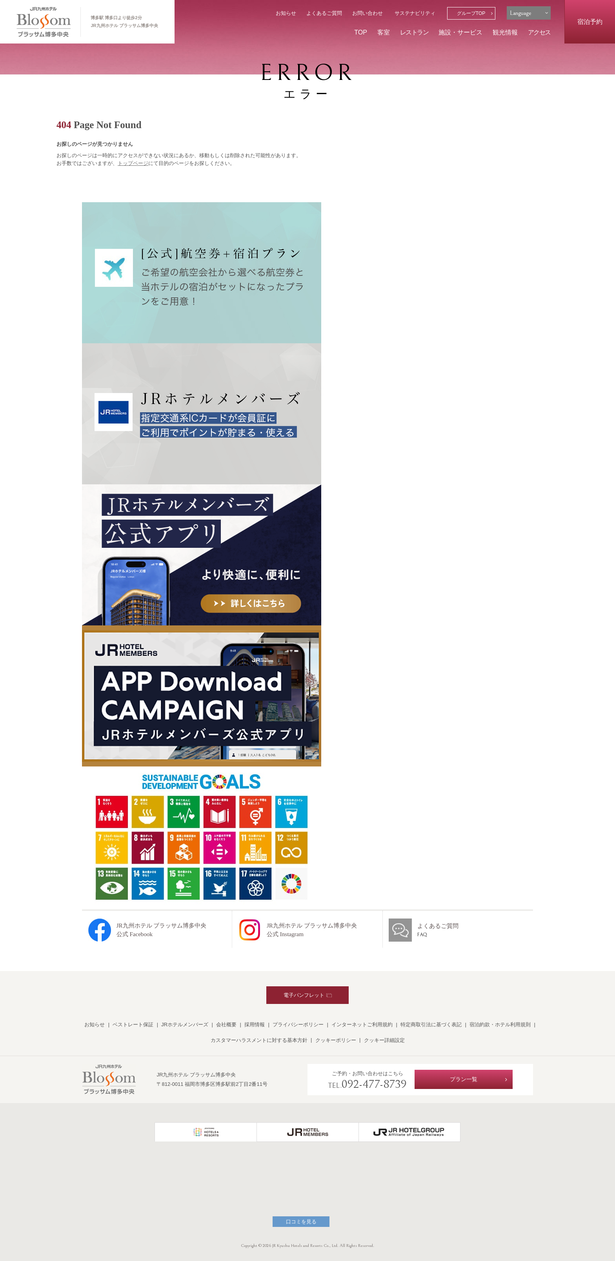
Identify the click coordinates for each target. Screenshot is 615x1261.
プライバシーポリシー (298, 1024)
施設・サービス (460, 32)
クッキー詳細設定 (384, 1040)
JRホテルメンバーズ (184, 1024)
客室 (383, 32)
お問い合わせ (367, 13)
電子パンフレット (308, 995)
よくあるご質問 (324, 13)
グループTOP (471, 13)
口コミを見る (301, 1222)
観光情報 (505, 32)
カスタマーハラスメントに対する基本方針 (259, 1040)
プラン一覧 (463, 1079)
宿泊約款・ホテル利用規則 (500, 1024)
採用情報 (254, 1024)
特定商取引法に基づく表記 (431, 1024)
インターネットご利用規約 (362, 1024)
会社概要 (226, 1024)
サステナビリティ (415, 13)
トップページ (133, 163)
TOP (360, 32)
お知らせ (286, 13)
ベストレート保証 (133, 1024)
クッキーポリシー (335, 1040)
